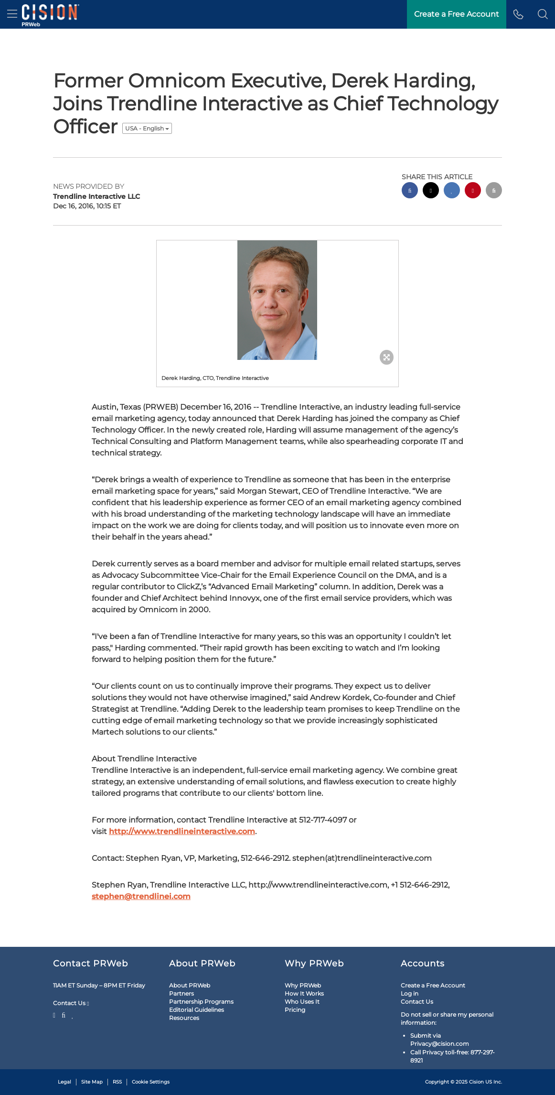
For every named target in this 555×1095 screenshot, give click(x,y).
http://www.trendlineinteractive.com (182, 831)
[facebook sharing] (410, 191)
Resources (184, 1017)
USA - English (147, 128)
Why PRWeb (303, 985)
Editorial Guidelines (196, 1009)
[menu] (12, 14)
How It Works (304, 993)
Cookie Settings (151, 1082)
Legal (64, 1082)
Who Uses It (302, 1001)
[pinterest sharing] (473, 191)
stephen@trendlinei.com (141, 896)
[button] (543, 14)
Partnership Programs (201, 1001)
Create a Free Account (433, 985)
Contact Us (71, 1003)
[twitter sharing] (431, 191)
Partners (181, 993)
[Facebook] (63, 1014)
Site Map (92, 1082)
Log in (409, 993)
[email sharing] (494, 191)
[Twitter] (55, 1014)
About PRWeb (189, 985)
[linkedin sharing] (452, 191)
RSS (117, 1082)
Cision (476, 1082)
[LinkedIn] (72, 1014)
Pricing (295, 1009)
